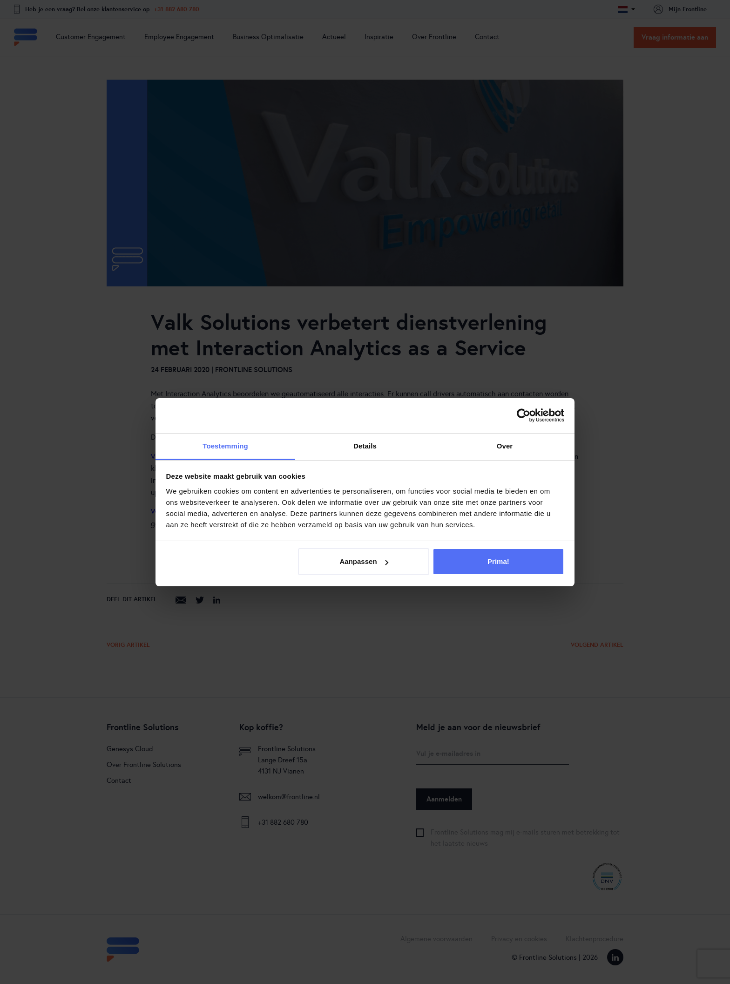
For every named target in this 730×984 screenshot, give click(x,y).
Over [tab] (505, 446)
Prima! (498, 561)
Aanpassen (364, 561)
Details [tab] (365, 446)
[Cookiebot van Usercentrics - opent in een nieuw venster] (523, 415)
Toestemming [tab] (225, 446)
